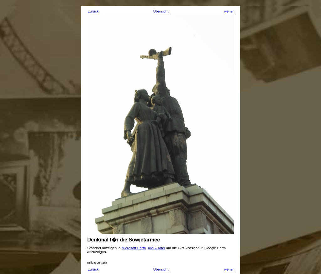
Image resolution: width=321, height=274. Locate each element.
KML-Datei (156, 248)
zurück (93, 11)
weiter (229, 11)
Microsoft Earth (134, 248)
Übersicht (161, 11)
